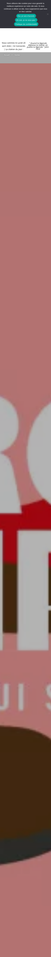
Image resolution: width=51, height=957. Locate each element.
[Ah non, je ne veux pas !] (47, 14)
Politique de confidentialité (26, 24)
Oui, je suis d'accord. (26, 16)
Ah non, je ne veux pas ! (26, 20)
